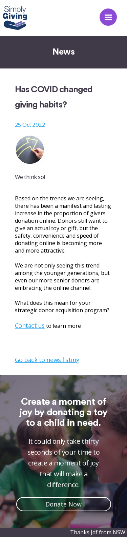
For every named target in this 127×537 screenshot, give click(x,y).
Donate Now (63, 504)
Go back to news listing (47, 360)
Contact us (30, 325)
